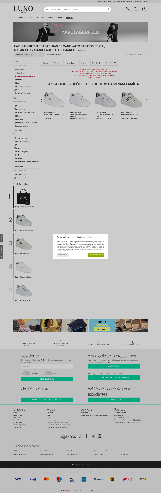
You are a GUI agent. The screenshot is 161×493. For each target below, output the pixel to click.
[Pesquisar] (108, 9)
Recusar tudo (62, 255)
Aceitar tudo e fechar (96, 255)
